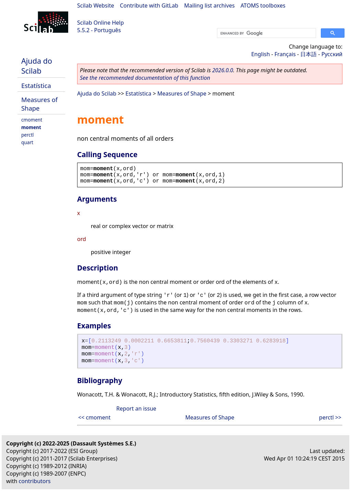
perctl (27, 134)
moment (31, 127)
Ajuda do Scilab (36, 66)
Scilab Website (95, 5)
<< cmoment (94, 417)
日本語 (308, 54)
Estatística (36, 85)
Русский (332, 54)
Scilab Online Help (100, 22)
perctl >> (330, 417)
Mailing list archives (209, 5)
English (260, 54)
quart (27, 142)
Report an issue (136, 408)
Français (285, 54)
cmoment (31, 119)
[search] (265, 33)
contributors (35, 481)
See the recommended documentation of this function (145, 77)
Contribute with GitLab (149, 5)
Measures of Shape (39, 103)
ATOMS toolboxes (263, 5)
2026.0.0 (222, 70)
